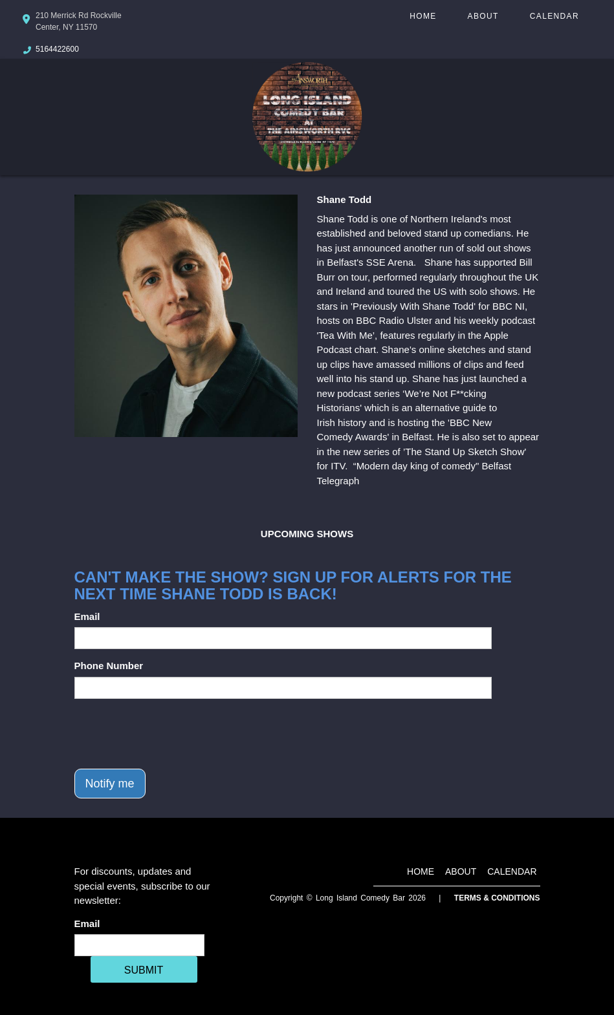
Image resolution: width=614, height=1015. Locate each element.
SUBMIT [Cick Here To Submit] (143, 970)
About (483, 16)
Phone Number (109, 665)
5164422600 (57, 49)
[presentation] (172, 734)
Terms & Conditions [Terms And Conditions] (497, 898)
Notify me (110, 783)
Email (87, 616)
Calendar (554, 16)
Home (423, 16)
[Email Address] (139, 945)
